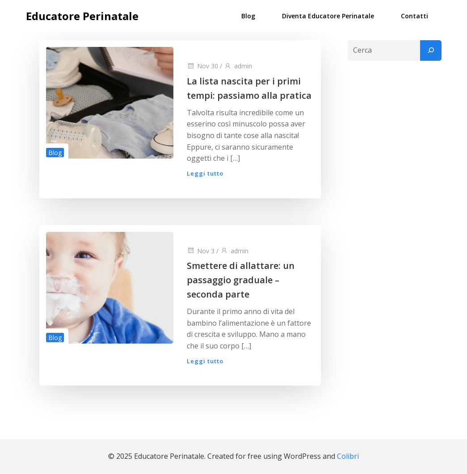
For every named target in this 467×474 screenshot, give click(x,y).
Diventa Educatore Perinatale (328, 16)
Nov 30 (202, 66)
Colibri (348, 456)
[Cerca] (431, 50)
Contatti (414, 16)
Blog (248, 16)
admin (238, 66)
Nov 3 (201, 251)
